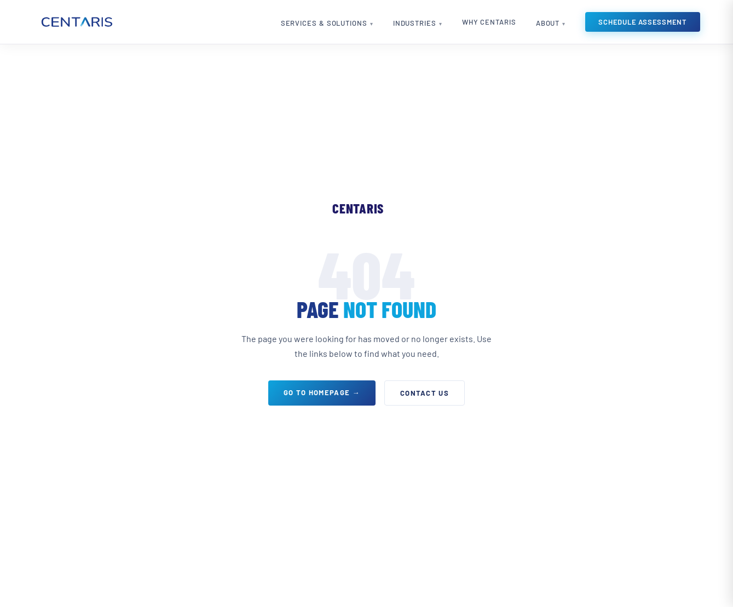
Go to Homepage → (322, 392)
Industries (414, 23)
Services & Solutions (324, 23)
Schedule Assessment (642, 22)
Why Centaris (489, 22)
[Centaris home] (76, 22)
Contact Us (424, 393)
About (548, 23)
